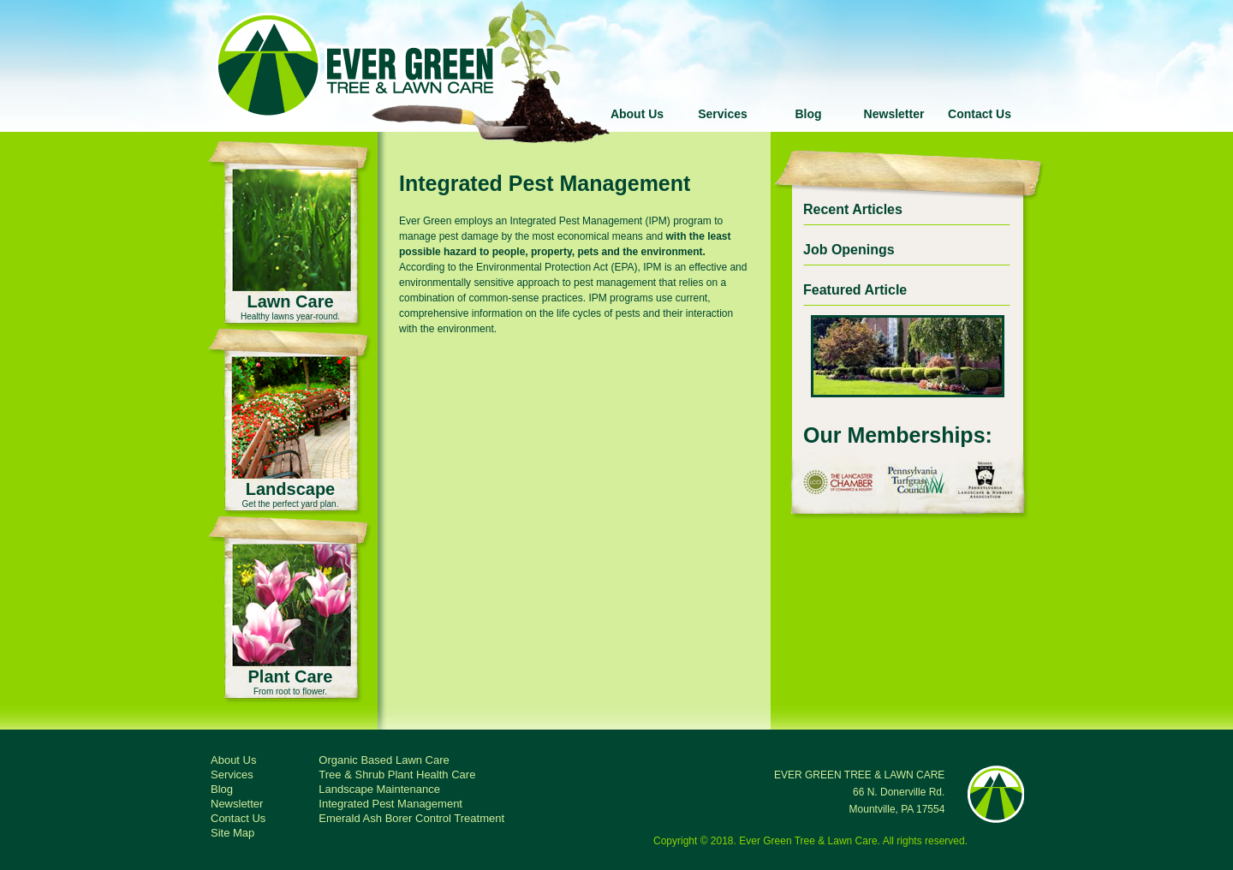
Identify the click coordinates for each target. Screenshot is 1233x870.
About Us (637, 114)
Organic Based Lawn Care (384, 760)
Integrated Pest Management (390, 803)
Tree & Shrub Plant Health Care (397, 774)
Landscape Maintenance (379, 789)
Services (723, 114)
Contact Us (979, 114)
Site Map (232, 832)
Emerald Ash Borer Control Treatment (411, 818)
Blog (808, 114)
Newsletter (894, 114)
